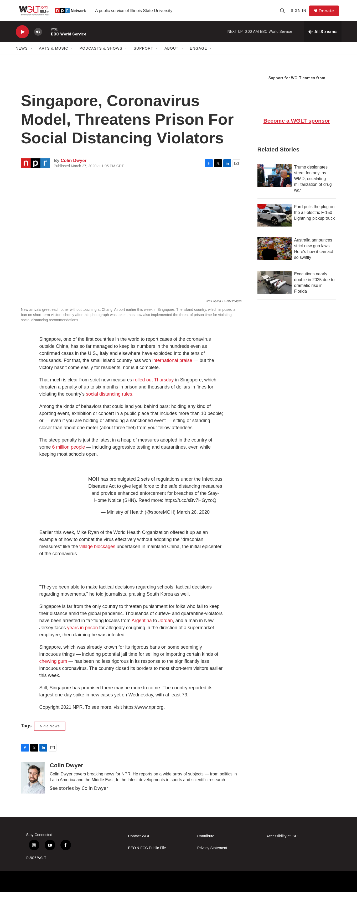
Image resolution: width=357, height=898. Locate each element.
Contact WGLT (140, 842)
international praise (172, 366)
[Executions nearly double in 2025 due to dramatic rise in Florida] (274, 288)
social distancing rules (109, 400)
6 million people (68, 453)
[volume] (38, 38)
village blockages (97, 552)
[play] (22, 38)
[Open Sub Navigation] (32, 54)
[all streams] (323, 38)
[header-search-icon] (283, 13)
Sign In (299, 14)
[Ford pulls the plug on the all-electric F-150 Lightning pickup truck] (274, 221)
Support (143, 54)
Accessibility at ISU (282, 842)
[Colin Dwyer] (33, 784)
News (22, 54)
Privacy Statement (212, 854)
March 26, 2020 (193, 518)
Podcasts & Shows (101, 54)
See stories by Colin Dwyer (79, 794)
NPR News (50, 732)
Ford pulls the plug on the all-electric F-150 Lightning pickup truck (314, 219)
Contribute (205, 842)
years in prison (82, 634)
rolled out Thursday (153, 386)
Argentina (142, 626)
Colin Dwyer (73, 166)
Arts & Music (53, 54)
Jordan (165, 626)
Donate (328, 14)
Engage (198, 54)
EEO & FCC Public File (147, 854)
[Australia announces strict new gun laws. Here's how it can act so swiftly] (274, 255)
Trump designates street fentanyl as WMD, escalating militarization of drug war (313, 185)
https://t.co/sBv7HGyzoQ (190, 506)
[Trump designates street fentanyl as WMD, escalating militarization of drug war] (274, 182)
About (171, 54)
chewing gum (53, 667)
